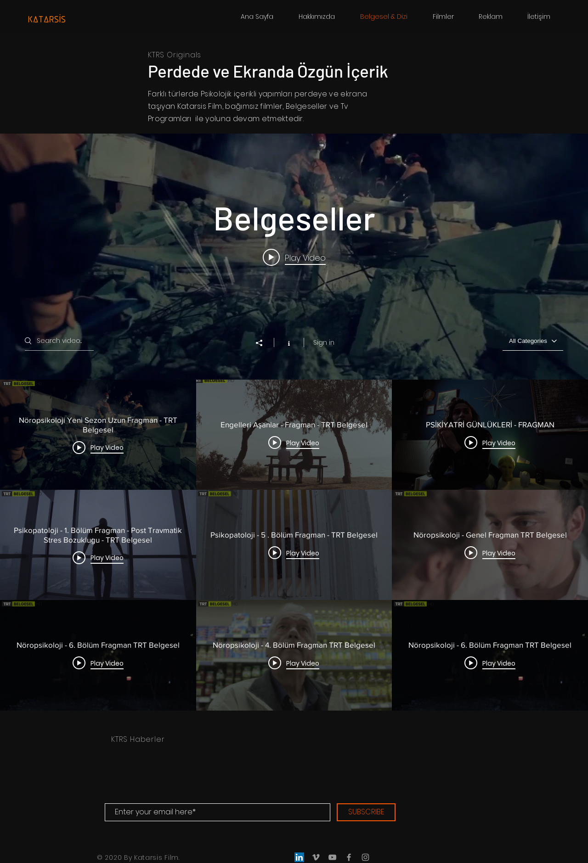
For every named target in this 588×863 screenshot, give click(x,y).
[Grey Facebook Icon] (349, 857)
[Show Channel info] (289, 342)
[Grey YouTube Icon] (332, 857)
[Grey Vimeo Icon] (316, 857)
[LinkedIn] (299, 857)
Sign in (323, 342)
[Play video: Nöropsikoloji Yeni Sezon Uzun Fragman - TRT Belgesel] (294, 257)
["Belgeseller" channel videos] (294, 545)
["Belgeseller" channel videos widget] (294, 422)
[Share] (264, 342)
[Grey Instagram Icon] (365, 857)
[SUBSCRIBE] (366, 812)
